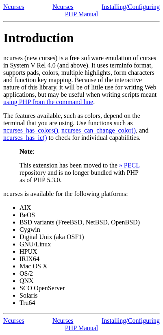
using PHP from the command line (48, 101)
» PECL (129, 165)
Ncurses (13, 6)
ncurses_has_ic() (25, 137)
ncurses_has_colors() (30, 130)
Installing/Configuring (131, 6)
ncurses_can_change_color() (98, 130)
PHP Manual (81, 14)
